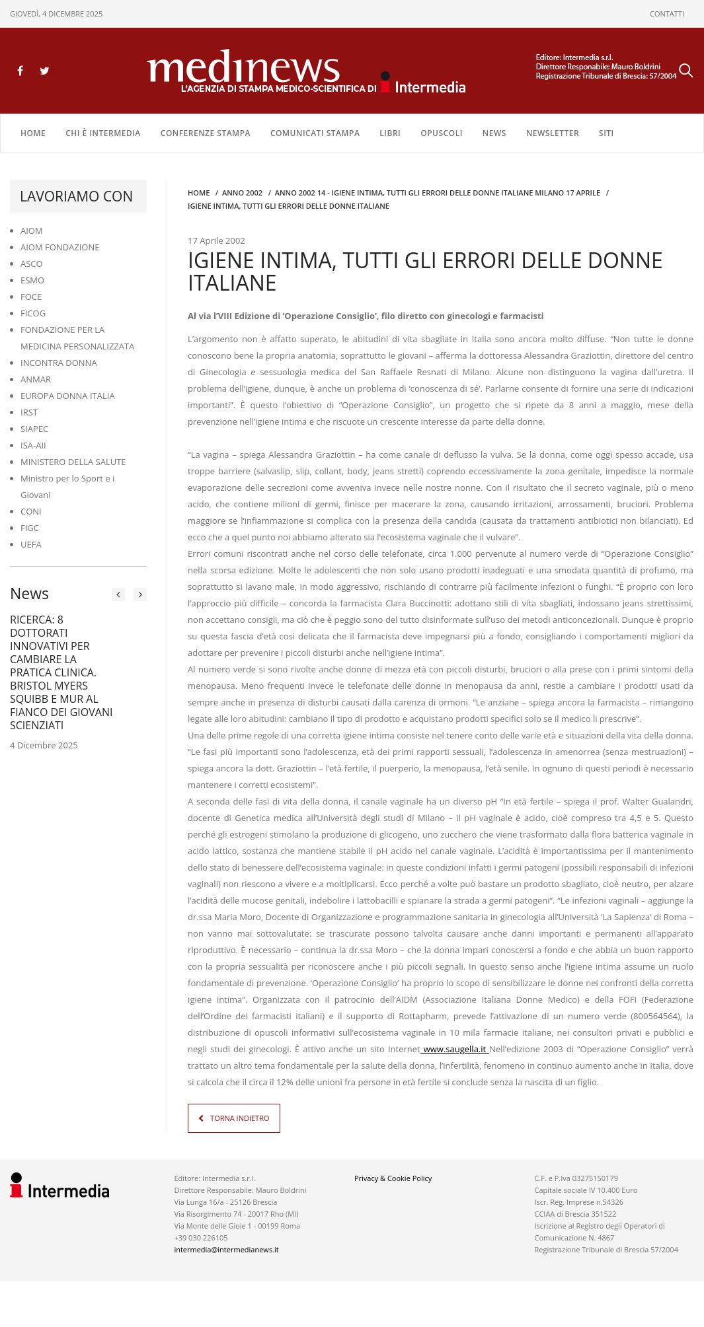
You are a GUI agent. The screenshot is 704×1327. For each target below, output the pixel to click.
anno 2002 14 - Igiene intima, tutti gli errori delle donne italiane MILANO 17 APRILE (437, 192)
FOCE (31, 297)
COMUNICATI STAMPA (315, 133)
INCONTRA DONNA (58, 363)
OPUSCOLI (441, 133)
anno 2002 (242, 192)
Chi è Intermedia (103, 133)
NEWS (494, 133)
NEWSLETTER (552, 133)
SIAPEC (34, 429)
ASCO (31, 263)
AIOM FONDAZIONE (60, 247)
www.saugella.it (455, 1049)
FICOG (33, 313)
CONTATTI (667, 13)
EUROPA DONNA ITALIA (67, 396)
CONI (31, 511)
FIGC (29, 528)
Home (33, 133)
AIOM (31, 230)
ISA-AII (33, 445)
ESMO (32, 280)
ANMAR (35, 379)
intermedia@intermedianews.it (226, 1249)
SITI (606, 133)
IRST (29, 412)
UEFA (31, 544)
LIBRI (390, 133)
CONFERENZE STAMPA (206, 133)
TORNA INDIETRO (239, 1118)
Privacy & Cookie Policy (393, 1178)
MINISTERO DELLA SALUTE (73, 462)
